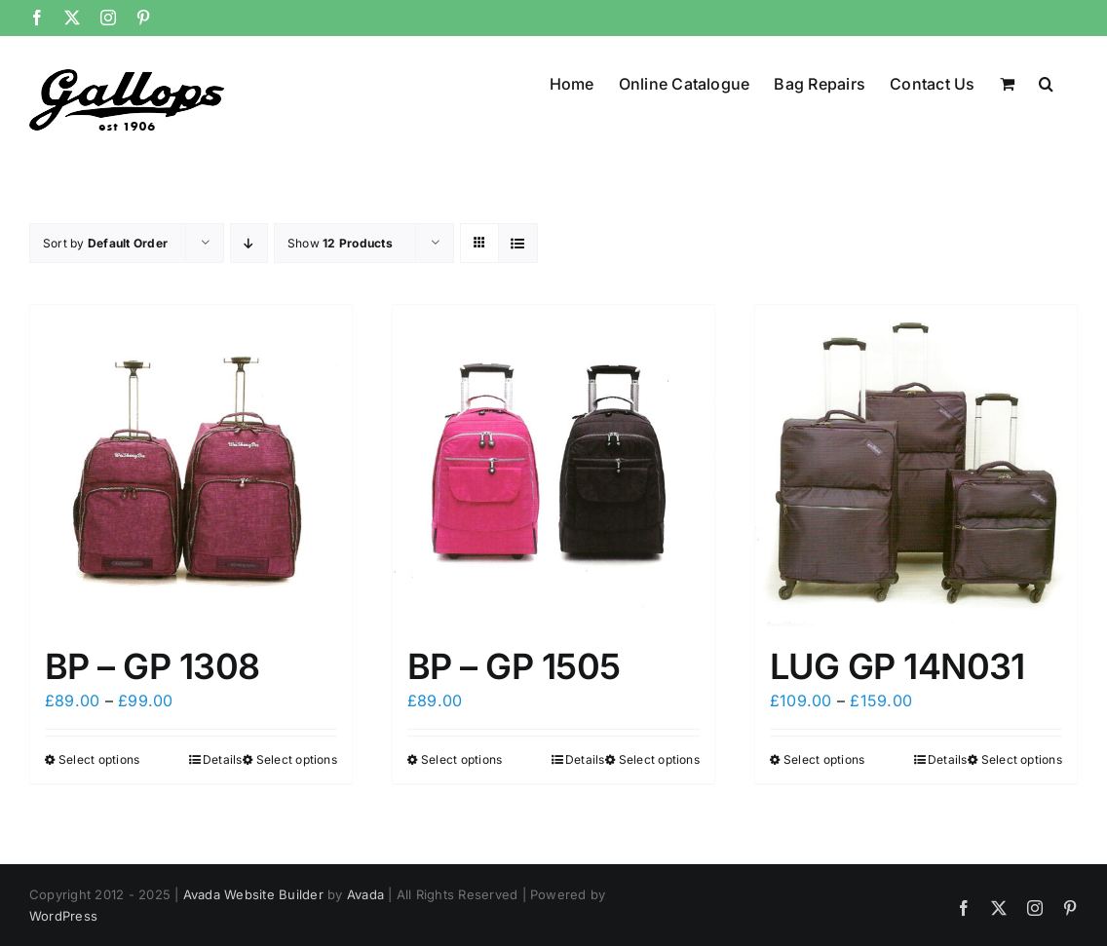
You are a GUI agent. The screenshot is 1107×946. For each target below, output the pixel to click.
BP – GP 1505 (514, 666)
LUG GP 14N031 (897, 666)
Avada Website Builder (253, 894)
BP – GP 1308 (152, 666)
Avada (365, 894)
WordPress (63, 916)
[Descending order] (249, 243)
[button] (1046, 82)
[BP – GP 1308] (191, 465)
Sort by (105, 243)
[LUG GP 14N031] (916, 465)
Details (223, 759)
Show (340, 243)
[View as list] (518, 243)
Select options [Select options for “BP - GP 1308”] (98, 759)
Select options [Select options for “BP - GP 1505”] (461, 759)
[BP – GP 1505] (553, 465)
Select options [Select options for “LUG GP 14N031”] (823, 759)
